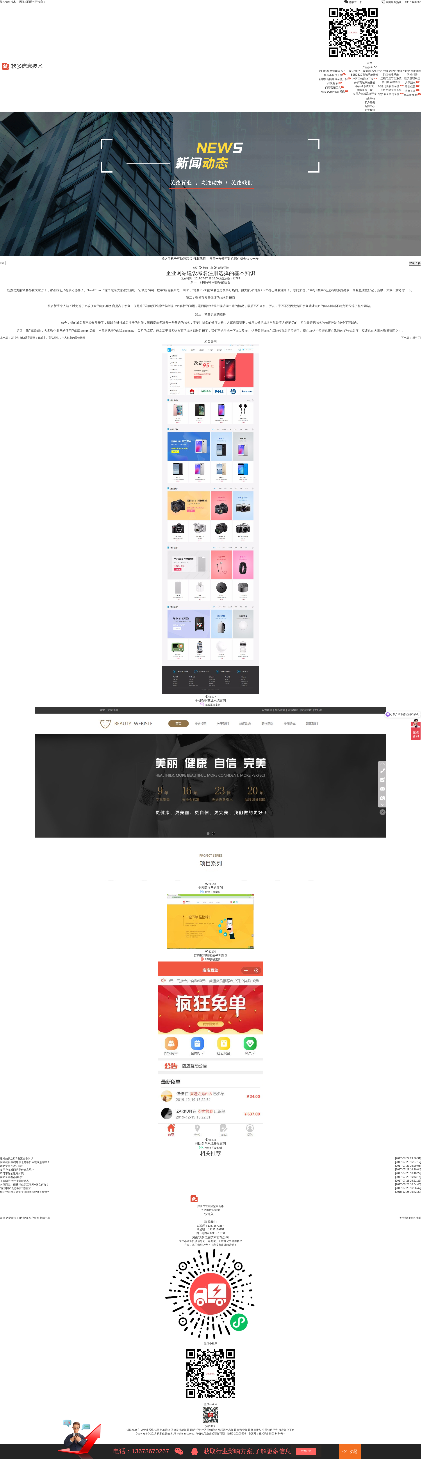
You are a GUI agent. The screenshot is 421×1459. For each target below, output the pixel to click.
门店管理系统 (391, 74)
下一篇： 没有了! (411, 337)
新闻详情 (223, 267)
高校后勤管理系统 (390, 90)
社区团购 (382, 70)
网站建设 (335, 70)
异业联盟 (412, 86)
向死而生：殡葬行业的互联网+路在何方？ (24, 1184)
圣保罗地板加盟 (180, 1429)
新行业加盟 (243, 1429)
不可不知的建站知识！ (13, 1173)
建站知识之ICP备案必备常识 (16, 1158)
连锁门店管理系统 (390, 78)
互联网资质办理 (412, 70)
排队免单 (334, 83)
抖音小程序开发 (335, 75)
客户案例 (369, 102)
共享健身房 (412, 95)
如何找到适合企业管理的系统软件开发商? (24, 1192)
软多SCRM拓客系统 (334, 91)
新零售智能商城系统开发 (335, 79)
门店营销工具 (334, 87)
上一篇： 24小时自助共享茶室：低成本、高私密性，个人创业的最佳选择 (42, 337)
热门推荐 (324, 70)
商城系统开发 (365, 90)
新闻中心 (369, 106)
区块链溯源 (395, 70)
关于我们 (369, 109)
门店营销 (369, 98)
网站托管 (412, 74)
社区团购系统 (209, 1429)
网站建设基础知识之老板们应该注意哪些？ (25, 1162)
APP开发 (346, 70)
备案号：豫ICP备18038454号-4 (266, 1433)
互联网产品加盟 (227, 1429)
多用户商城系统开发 (364, 93)
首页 (369, 63)
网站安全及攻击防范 (12, 1166)
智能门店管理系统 (390, 86)
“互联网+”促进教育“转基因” (15, 1188)
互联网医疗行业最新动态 (14, 1180)
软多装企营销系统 (390, 94)
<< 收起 (349, 1451)
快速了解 (415, 263)
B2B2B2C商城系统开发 (364, 74)
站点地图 (415, 1217)
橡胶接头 (256, 1429)
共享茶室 (412, 90)
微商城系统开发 (364, 86)
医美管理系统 (412, 78)
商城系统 (371, 70)
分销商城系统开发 (364, 82)
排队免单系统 (162, 1429)
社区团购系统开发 (364, 78)
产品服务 (369, 67)
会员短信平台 (270, 1429)
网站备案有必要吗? (11, 1177)
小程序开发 (359, 70)
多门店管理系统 (391, 82)
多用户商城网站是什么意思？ (17, 1169)
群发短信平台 (286, 1429)
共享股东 (412, 82)
